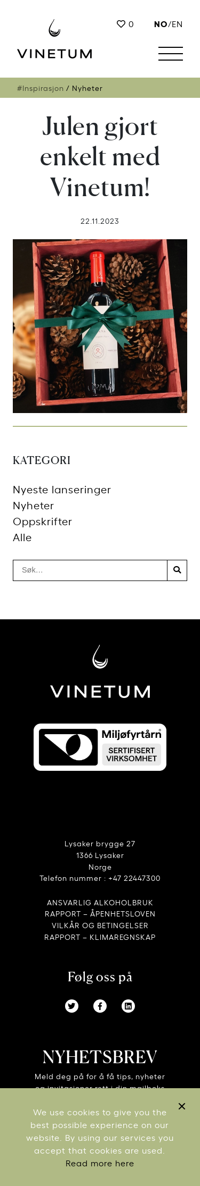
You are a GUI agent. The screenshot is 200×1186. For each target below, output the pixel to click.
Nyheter (33, 505)
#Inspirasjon (40, 87)
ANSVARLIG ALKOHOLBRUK (100, 902)
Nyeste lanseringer (62, 489)
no (161, 23)
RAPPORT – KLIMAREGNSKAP (100, 936)
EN (177, 23)
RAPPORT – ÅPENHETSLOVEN (100, 913)
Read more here (100, 1162)
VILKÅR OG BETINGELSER (100, 925)
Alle (22, 536)
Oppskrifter (43, 521)
